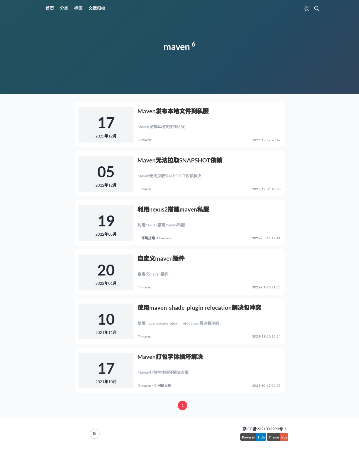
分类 (64, 8)
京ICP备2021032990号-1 (264, 428)
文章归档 (96, 8)
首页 (49, 8)
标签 (78, 8)
